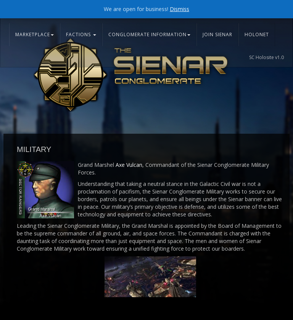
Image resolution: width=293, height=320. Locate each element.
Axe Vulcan (129, 164)
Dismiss (179, 9)
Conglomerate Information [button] (149, 34)
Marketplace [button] (34, 34)
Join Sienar (217, 34)
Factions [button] (81, 34)
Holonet (257, 34)
